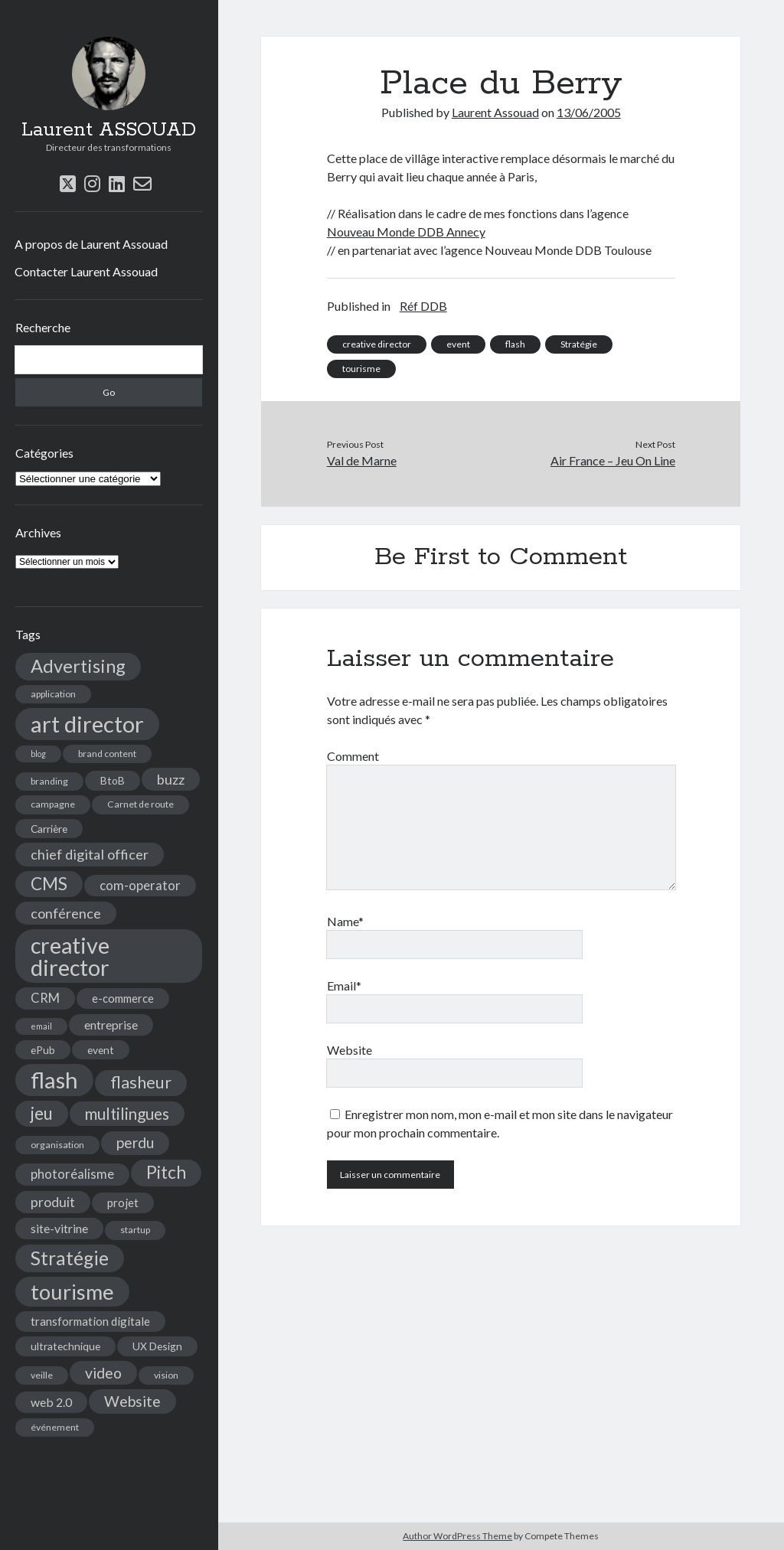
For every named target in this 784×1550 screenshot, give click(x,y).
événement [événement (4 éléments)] (55, 1427)
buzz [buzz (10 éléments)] (171, 779)
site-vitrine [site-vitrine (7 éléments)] (59, 1228)
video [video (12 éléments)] (103, 1373)
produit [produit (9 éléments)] (53, 1202)
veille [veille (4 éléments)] (42, 1375)
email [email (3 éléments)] (41, 1026)
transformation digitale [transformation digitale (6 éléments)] (90, 1321)
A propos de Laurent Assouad (91, 244)
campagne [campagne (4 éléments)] (53, 804)
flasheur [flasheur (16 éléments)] (141, 1082)
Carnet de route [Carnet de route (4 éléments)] (140, 804)
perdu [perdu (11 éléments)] (135, 1142)
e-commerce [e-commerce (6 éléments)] (123, 998)
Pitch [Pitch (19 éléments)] (166, 1172)
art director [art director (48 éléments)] (87, 723)
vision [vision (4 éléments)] (166, 1375)
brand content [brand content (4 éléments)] (107, 753)
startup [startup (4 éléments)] (135, 1229)
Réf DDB (423, 306)
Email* (344, 985)
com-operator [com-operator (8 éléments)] (140, 885)
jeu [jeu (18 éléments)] (42, 1113)
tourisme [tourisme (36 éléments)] (72, 1291)
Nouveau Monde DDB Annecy (406, 231)
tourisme (361, 368)
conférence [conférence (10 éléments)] (66, 913)
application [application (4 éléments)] (53, 694)
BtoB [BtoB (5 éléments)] (112, 780)
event (458, 344)
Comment (353, 756)
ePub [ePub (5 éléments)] (43, 1049)
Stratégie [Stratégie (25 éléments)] (70, 1258)
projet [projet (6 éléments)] (123, 1202)
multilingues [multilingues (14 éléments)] (127, 1114)
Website (349, 1050)
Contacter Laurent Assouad (86, 271)
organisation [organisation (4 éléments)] (57, 1144)
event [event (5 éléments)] (100, 1049)
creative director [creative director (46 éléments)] (70, 956)
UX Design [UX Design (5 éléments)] (157, 1346)
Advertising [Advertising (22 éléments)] (78, 666)
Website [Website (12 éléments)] (132, 1401)
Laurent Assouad (495, 112)
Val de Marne (362, 460)
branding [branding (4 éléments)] (49, 781)
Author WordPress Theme (457, 1536)
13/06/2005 (589, 112)
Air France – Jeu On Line (612, 460)
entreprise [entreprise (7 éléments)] (111, 1024)
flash (515, 344)
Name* (345, 921)
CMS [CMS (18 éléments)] (49, 883)
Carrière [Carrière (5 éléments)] (49, 828)
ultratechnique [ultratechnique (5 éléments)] (65, 1346)
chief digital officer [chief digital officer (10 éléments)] (90, 854)
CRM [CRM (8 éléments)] (45, 998)
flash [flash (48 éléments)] (54, 1079)
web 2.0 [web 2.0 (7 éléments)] (51, 1402)
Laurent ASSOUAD (108, 130)
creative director (376, 344)
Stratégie (578, 344)
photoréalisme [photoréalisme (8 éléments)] (72, 1174)
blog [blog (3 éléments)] (38, 754)
